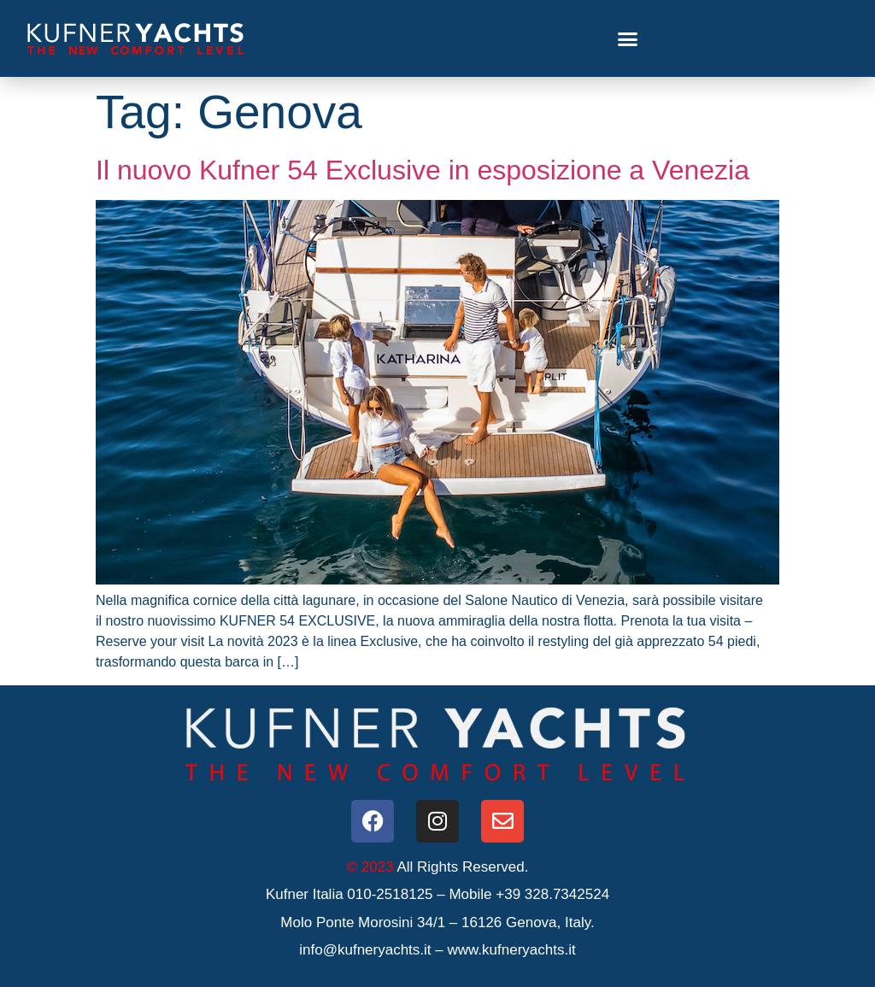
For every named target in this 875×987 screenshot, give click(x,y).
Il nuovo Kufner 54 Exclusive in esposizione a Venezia (422, 170)
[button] (628, 38)
